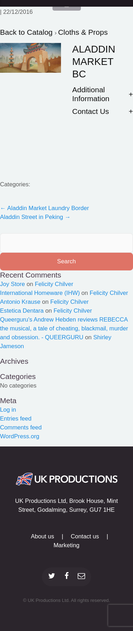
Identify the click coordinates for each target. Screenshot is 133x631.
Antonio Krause (20, 301)
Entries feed (16, 418)
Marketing (66, 545)
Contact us (85, 536)
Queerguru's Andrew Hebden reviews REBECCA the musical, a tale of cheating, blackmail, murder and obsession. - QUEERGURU (64, 328)
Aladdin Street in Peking (35, 217)
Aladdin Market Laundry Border (44, 208)
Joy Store (12, 284)
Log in (8, 409)
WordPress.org (19, 436)
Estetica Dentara (22, 310)
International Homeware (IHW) (40, 293)
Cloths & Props (83, 32)
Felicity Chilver (54, 284)
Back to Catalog (27, 32)
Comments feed (21, 427)
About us (42, 536)
